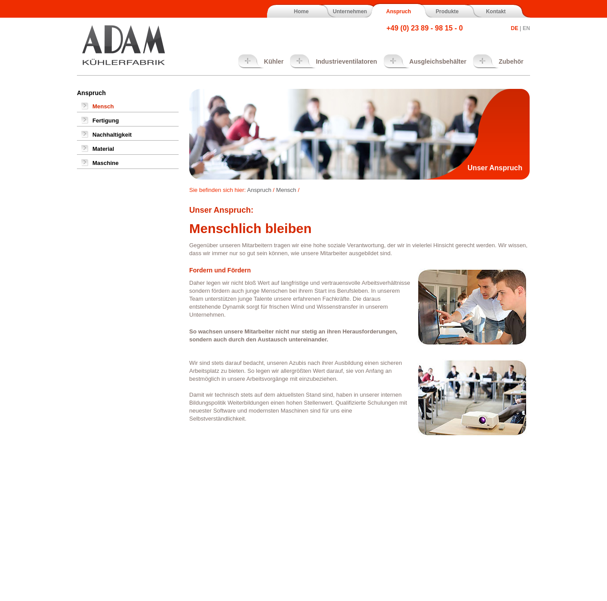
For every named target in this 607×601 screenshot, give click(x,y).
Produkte (446, 11)
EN (526, 28)
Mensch (103, 106)
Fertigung (105, 120)
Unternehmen (350, 11)
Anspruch (398, 11)
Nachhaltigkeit (112, 134)
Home (301, 11)
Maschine (105, 163)
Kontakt (496, 11)
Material (103, 148)
